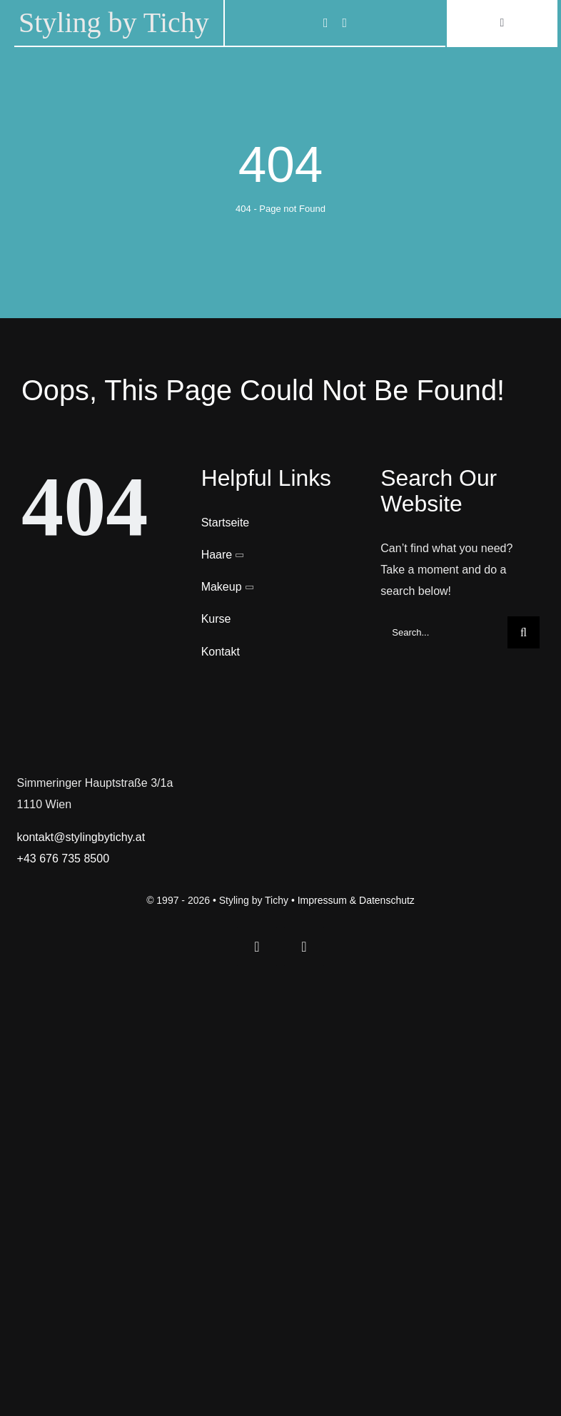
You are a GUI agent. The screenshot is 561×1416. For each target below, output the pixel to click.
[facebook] (325, 22)
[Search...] (443, 632)
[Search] (523, 632)
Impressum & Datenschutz (356, 900)
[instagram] (345, 22)
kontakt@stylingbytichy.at (81, 837)
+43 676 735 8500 (63, 858)
